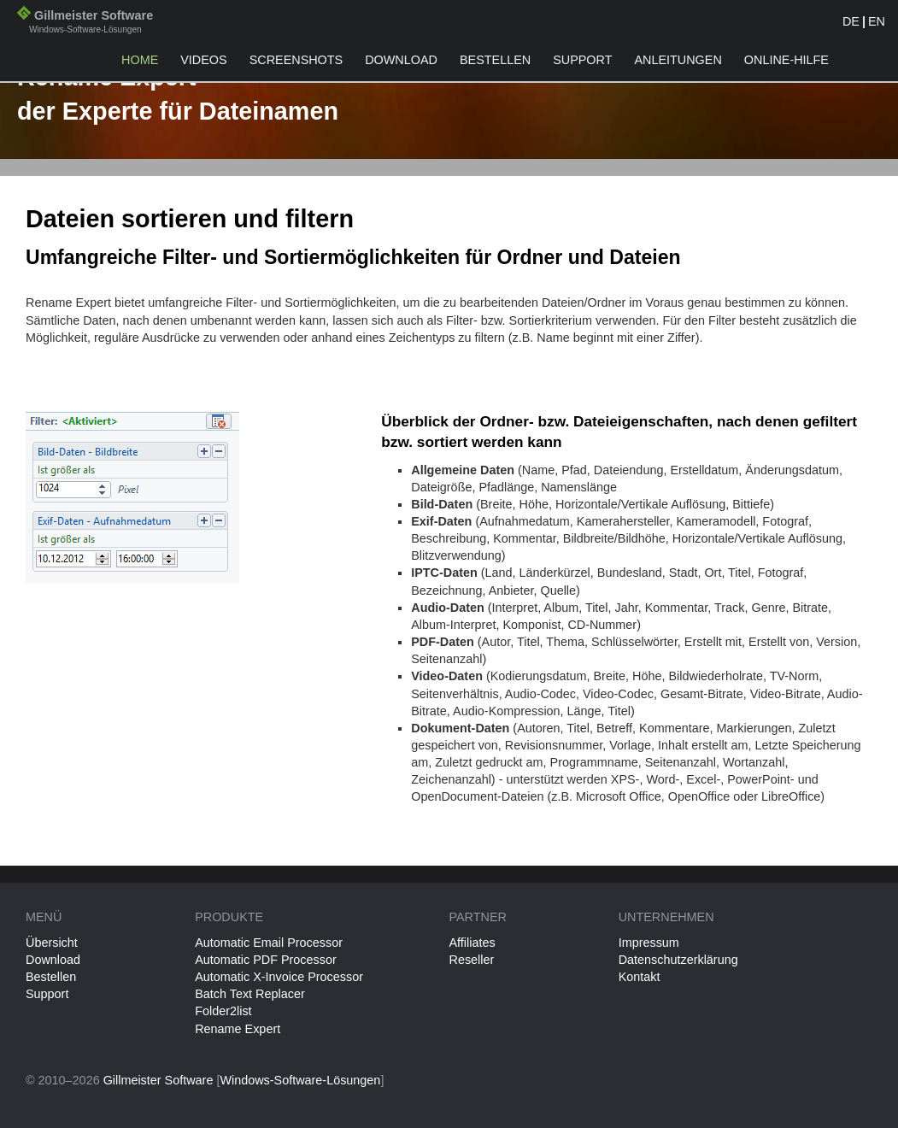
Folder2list (223, 1011)
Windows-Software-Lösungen (300, 1080)
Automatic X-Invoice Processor (279, 977)
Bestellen (495, 60)
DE (851, 21)
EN (876, 21)
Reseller (471, 959)
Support (582, 60)
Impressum (649, 942)
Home (139, 60)
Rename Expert (237, 1029)
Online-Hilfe (786, 60)
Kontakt (639, 977)
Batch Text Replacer (250, 994)
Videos (203, 60)
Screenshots (296, 60)
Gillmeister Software (85, 23)
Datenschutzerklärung (678, 959)
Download (401, 60)
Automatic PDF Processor (266, 959)
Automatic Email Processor (269, 942)
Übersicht (52, 942)
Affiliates (472, 942)
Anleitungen (677, 60)
